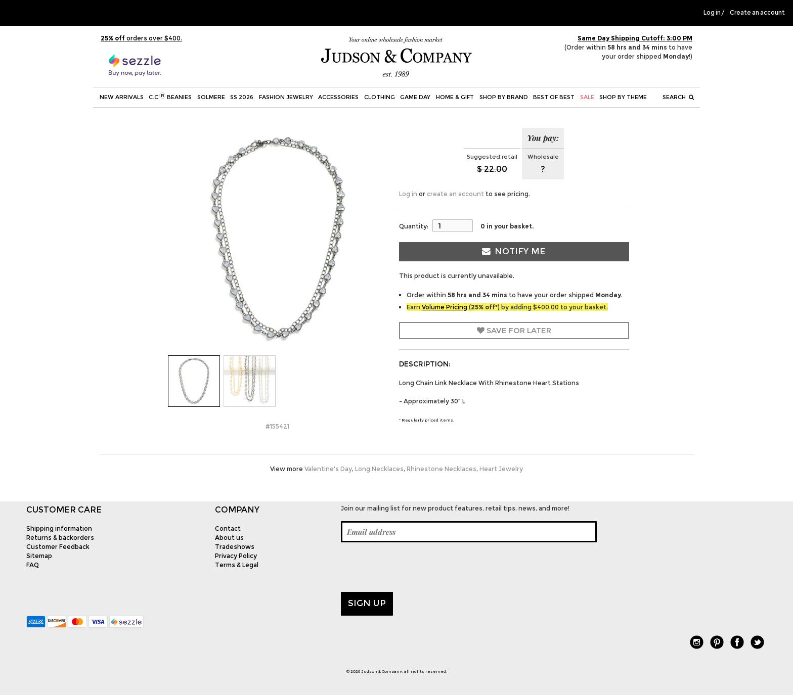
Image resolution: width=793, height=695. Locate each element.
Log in (712, 12)
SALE (587, 97)
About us (229, 537)
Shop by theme (623, 97)
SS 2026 (241, 97)
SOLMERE (211, 97)
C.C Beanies (170, 96)
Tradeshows (234, 546)
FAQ (32, 565)
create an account (455, 194)
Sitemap (39, 556)
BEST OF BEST (554, 97)
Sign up (367, 603)
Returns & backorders (60, 537)
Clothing (379, 97)
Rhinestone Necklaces (441, 469)
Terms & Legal (236, 565)
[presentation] (418, 567)
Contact (228, 528)
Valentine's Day (328, 469)
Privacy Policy (236, 556)
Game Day (415, 97)
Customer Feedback (58, 546)
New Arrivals (122, 97)
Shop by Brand (503, 97)
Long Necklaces (379, 469)
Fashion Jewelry (286, 97)
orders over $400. (141, 38)
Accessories (338, 97)
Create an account (757, 12)
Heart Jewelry (501, 469)
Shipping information (59, 528)
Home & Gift (455, 97)
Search (678, 97)
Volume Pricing (444, 307)
